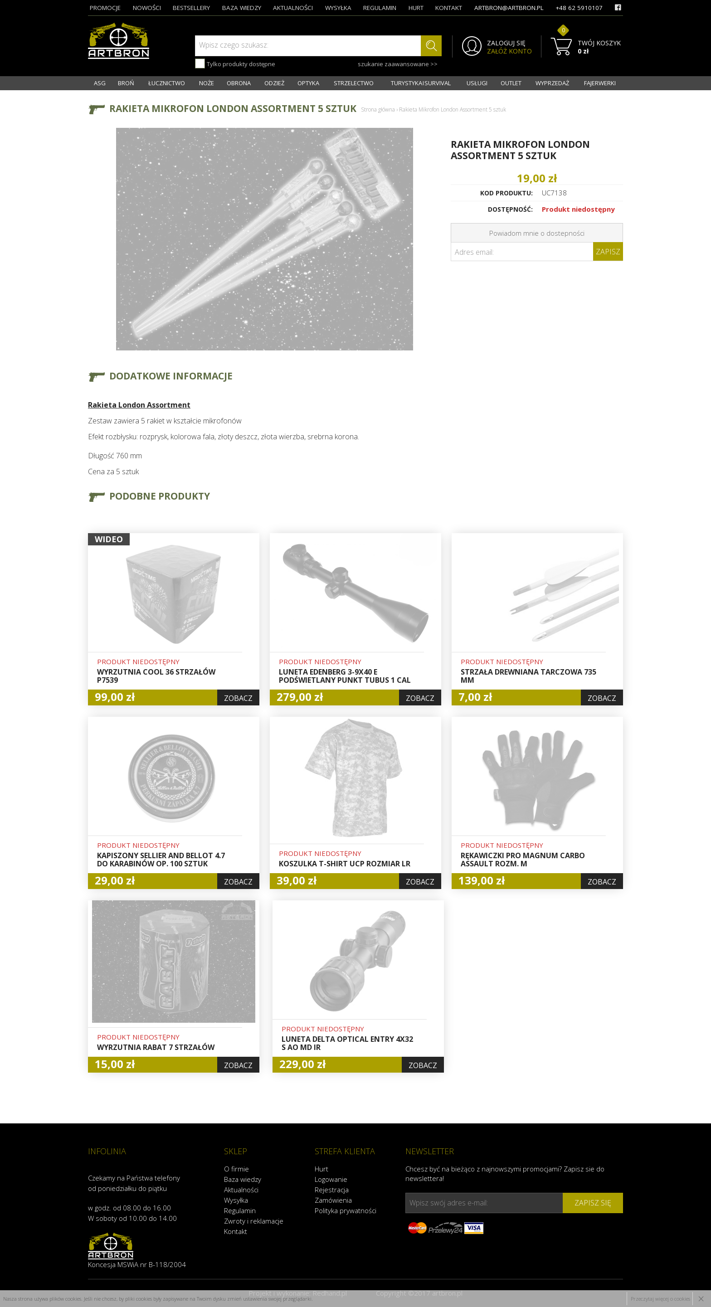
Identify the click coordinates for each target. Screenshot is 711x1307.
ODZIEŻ (274, 83)
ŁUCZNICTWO (166, 83)
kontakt (448, 8)
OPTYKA (308, 83)
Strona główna (378, 109)
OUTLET (511, 83)
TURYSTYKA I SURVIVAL (421, 83)
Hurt (321, 1168)
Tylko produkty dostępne (235, 63)
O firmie (236, 1168)
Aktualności (241, 1189)
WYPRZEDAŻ (552, 83)
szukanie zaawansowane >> (398, 64)
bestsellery (191, 8)
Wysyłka (236, 1200)
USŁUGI (477, 83)
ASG (100, 83)
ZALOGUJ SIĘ (506, 43)
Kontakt (235, 1231)
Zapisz (608, 252)
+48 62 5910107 (579, 8)
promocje (105, 8)
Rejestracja (332, 1189)
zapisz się (593, 1203)
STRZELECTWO (354, 83)
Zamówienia (333, 1200)
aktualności (293, 8)
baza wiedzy (241, 8)
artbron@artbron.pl (509, 8)
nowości (147, 8)
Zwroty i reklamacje (253, 1220)
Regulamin (240, 1210)
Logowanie (331, 1179)
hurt (416, 8)
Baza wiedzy (242, 1179)
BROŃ (126, 83)
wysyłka (338, 8)
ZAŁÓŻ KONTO (509, 51)
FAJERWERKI (600, 83)
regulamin (379, 8)
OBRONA (239, 83)
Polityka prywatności (345, 1210)
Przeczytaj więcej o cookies (660, 1298)
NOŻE (206, 83)
